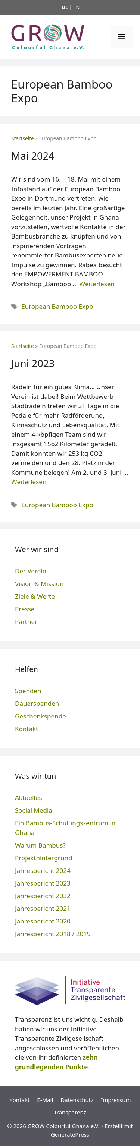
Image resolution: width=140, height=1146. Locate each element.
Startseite (22, 138)
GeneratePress (70, 1134)
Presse (24, 609)
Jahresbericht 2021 (43, 908)
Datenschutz (76, 1100)
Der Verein (30, 571)
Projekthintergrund (43, 858)
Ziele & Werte (35, 596)
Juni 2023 (33, 363)
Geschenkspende (40, 716)
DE (65, 7)
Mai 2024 (32, 156)
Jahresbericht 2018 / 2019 (53, 933)
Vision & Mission (39, 583)
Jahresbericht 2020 (43, 921)
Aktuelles (28, 797)
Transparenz (70, 1112)
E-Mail (45, 1100)
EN (76, 7)
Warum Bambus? (40, 845)
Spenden (28, 690)
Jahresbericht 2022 (43, 895)
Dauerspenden (37, 703)
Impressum (116, 1100)
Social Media (33, 810)
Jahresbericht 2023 (43, 883)
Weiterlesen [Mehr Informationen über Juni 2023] (28, 481)
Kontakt (26, 728)
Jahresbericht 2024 (43, 870)
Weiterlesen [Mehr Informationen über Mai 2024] (97, 283)
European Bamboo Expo (57, 306)
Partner (26, 621)
